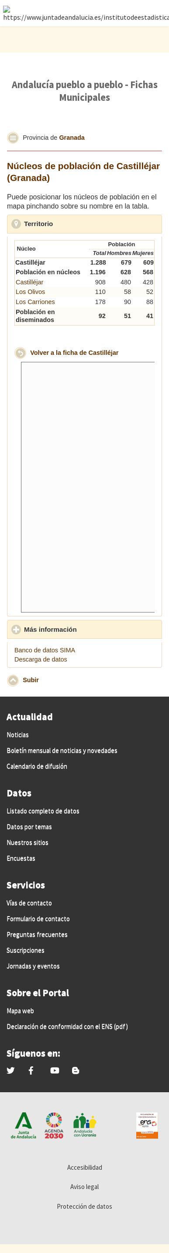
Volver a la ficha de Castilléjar (74, 352)
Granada (71, 137)
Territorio (79, 223)
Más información (91, 629)
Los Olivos (30, 291)
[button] (13, 138)
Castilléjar (29, 282)
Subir (31, 679)
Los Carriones (35, 301)
